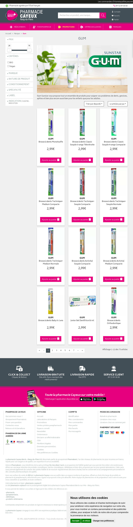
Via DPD (82, 372)
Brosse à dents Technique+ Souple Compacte (82, 203)
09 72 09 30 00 (114, 372)
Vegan (11, 66)
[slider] (9, 50)
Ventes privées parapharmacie (49, 426)
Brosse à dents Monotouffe (51, 142)
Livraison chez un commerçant (112, 423)
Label (12, 95)
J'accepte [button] (75, 521)
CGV (39, 441)
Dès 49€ (51, 373)
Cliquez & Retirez (19, 372)
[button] (94, 103)
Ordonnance (42, 435)
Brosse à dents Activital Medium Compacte (113, 263)
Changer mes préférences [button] (103, 521)
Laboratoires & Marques (46, 420)
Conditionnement (19, 84)
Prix (11, 39)
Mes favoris (73, 429)
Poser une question (13, 423)
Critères (13, 56)
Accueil (8, 33)
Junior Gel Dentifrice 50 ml (82, 320)
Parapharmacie (42, 27)
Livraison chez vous (108, 420)
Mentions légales (44, 444)
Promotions (66, 27)
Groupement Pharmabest (16, 420)
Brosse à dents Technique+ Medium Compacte (51, 203)
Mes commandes (75, 423)
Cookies (40, 450)
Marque (17, 33)
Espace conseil (43, 429)
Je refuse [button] (86, 521)
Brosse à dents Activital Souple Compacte (82, 263)
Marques (115, 27)
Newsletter (41, 432)
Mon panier (73, 426)
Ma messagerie (74, 432)
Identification (73, 416)
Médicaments (17, 27)
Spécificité (15, 90)
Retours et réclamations (15, 429)
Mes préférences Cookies (47, 453)
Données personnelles (46, 447)
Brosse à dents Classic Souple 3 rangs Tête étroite (82, 143)
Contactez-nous (12, 426)
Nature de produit (19, 79)
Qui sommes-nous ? (14, 416)
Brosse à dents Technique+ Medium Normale (51, 263)
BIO (10, 62)
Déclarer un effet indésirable (48, 438)
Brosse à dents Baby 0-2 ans (50, 320)
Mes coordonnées (76, 420)
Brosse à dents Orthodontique (114, 322)
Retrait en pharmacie (108, 416)
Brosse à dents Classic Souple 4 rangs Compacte (113, 143)
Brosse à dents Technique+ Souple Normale (114, 203)
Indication (19, 102)
